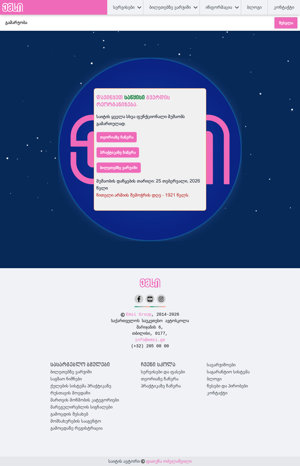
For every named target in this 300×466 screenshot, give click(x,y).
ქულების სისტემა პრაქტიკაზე (80, 386)
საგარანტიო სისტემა (228, 372)
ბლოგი (214, 379)
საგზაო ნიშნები (66, 379)
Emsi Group (138, 314)
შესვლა (286, 23)
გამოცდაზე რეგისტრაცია (76, 428)
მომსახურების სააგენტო (75, 421)
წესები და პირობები (227, 386)
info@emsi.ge (150, 340)
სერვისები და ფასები (163, 372)
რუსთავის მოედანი (70, 393)
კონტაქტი (284, 7)
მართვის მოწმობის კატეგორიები (84, 400)
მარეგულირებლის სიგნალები (81, 407)
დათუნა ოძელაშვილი (169, 461)
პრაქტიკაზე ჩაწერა (118, 152)
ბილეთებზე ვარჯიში (118, 167)
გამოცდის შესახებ (69, 414)
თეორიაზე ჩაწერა (116, 137)
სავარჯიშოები (221, 365)
